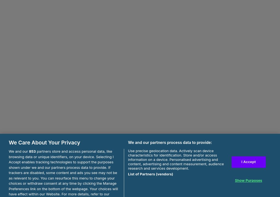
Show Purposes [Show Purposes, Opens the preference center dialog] (248, 182)
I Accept (248, 164)
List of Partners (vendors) (150, 176)
